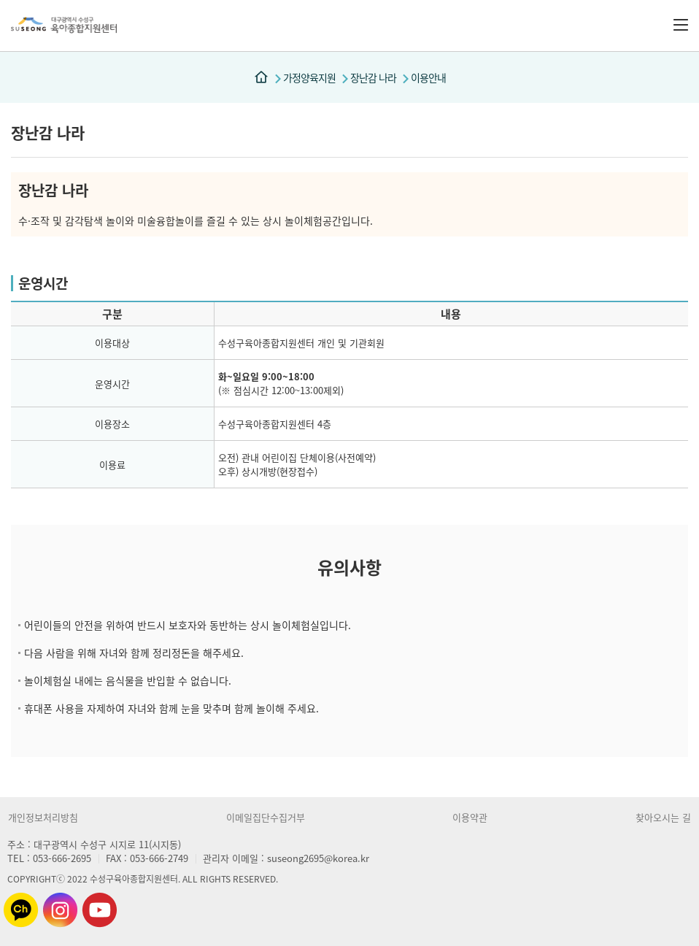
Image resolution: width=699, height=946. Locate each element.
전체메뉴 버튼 (680, 25)
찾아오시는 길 (663, 817)
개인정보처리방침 (43, 817)
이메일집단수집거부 (265, 817)
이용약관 (469, 817)
